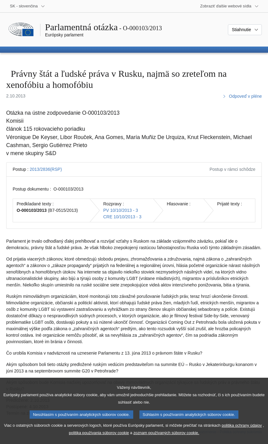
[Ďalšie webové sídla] (229, 6)
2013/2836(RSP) (46, 169)
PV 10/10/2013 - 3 (120, 210)
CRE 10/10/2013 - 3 (122, 216)
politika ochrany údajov (242, 435)
